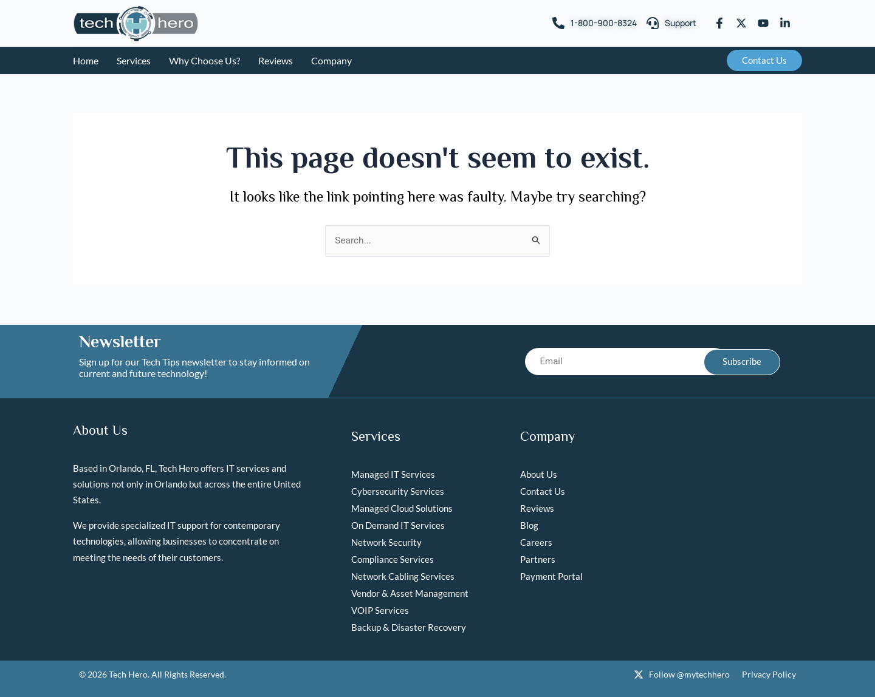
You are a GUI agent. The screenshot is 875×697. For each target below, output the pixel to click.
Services (134, 60)
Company (331, 60)
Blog (529, 525)
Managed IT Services (393, 474)
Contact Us (542, 491)
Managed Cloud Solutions (402, 508)
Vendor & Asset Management (409, 593)
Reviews (275, 60)
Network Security (386, 542)
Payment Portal (551, 576)
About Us (538, 474)
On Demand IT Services (398, 525)
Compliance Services (392, 559)
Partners (537, 559)
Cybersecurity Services (397, 491)
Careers (536, 542)
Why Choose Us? (204, 60)
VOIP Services (380, 610)
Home (85, 60)
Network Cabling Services (403, 576)
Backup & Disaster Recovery (408, 627)
